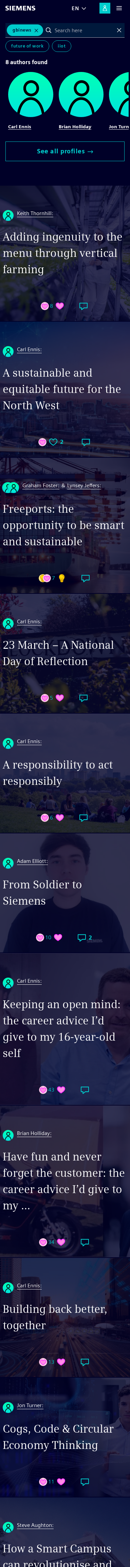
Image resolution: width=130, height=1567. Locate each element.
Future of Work (27, 46)
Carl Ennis (19, 126)
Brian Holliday (75, 126)
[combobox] (84, 30)
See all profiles (65, 151)
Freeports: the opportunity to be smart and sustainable (63, 525)
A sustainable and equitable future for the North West (62, 389)
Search (48, 30)
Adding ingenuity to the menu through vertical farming (63, 253)
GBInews (22, 30)
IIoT (62, 46)
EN (75, 8)
